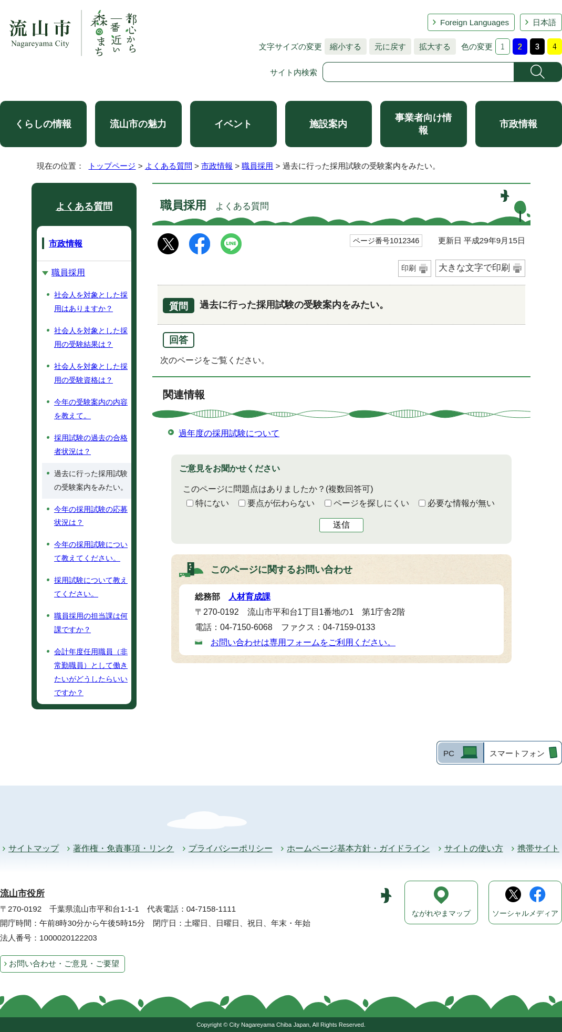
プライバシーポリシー (231, 848)
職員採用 (257, 165)
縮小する (343, 46)
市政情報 (518, 124)
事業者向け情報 (423, 124)
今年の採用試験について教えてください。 (91, 551)
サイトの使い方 (473, 848)
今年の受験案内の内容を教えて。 (91, 409)
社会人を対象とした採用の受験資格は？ (91, 373)
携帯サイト (538, 848)
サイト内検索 (293, 72)
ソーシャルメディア (525, 913)
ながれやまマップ (441, 913)
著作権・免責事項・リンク (123, 848)
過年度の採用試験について (229, 433)
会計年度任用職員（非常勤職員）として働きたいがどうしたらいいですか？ (91, 672)
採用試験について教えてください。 (91, 587)
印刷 (408, 268)
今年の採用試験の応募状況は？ (91, 516)
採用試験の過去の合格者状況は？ (91, 445)
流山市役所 (22, 894)
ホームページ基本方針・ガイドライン (358, 848)
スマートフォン (517, 753)
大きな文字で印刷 (474, 268)
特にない (212, 503)
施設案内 (328, 124)
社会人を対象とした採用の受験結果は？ (91, 337)
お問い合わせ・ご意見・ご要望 (64, 963)
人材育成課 (249, 596)
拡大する (432, 46)
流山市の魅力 (138, 124)
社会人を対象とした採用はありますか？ (91, 302)
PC (448, 753)
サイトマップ (33, 848)
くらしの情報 (43, 124)
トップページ (112, 165)
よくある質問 (168, 165)
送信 (341, 524)
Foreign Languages (474, 22)
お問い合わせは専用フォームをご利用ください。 (303, 642)
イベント (233, 124)
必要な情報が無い (461, 503)
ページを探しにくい (371, 503)
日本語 (544, 22)
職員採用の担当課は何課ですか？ (91, 623)
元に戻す (387, 46)
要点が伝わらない (281, 503)
